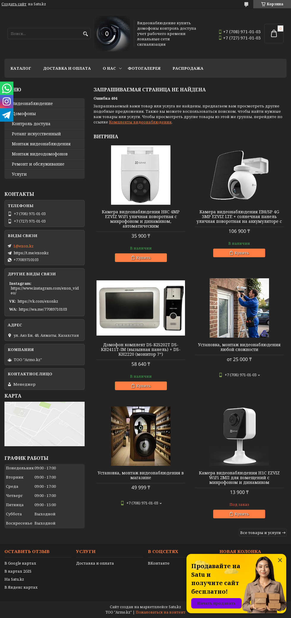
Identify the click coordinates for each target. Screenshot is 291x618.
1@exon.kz (23, 246)
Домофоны (24, 113)
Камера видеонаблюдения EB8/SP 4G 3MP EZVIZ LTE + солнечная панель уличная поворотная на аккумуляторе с (239, 216)
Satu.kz (175, 606)
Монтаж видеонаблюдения (41, 144)
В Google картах (20, 563)
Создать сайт (13, 4)
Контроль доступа (31, 123)
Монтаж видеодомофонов (40, 154)
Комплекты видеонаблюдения (140, 122)
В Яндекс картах (21, 587)
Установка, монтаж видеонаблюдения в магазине (141, 475)
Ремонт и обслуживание (38, 164)
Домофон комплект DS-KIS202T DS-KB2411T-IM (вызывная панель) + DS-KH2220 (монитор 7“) (141, 349)
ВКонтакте (159, 563)
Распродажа (188, 68)
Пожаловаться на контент (161, 612)
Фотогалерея (144, 68)
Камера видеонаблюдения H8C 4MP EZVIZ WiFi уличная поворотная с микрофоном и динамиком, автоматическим (141, 218)
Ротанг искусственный (36, 133)
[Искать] (85, 34)
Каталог (20, 68)
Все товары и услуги (260, 532)
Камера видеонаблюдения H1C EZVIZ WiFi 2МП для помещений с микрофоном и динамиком (239, 478)
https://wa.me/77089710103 (43, 309)
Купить (143, 257)
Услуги (19, 174)
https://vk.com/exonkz (38, 301)
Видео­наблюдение (32, 103)
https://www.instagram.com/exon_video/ (45, 290)
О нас (109, 68)
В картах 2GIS (17, 571)
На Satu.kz (14, 579)
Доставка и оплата (67, 68)
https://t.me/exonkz (31, 252)
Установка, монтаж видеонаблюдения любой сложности (239, 347)
